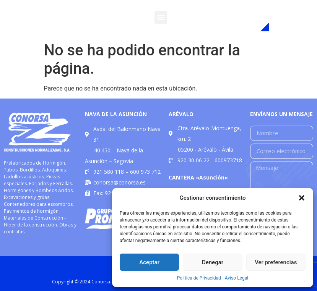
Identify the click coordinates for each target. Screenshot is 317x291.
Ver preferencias (276, 262)
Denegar (212, 262)
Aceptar (149, 262)
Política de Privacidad (199, 278)
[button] (302, 198)
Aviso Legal (236, 278)
